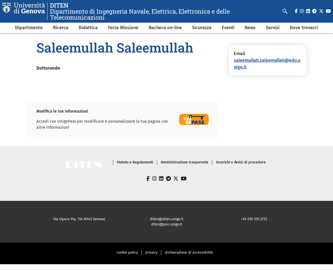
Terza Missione (123, 27)
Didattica (88, 27)
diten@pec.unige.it (166, 224)
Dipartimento (29, 27)
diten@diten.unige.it (166, 219)
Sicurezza (201, 27)
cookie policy (127, 252)
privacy (151, 252)
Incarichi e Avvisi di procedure (241, 162)
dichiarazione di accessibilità (189, 252)
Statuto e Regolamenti (135, 162)
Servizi (273, 27)
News (250, 27)
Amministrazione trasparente (184, 162)
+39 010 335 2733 (254, 219)
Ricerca (60, 27)
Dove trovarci (304, 27)
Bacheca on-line (165, 27)
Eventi (228, 27)
